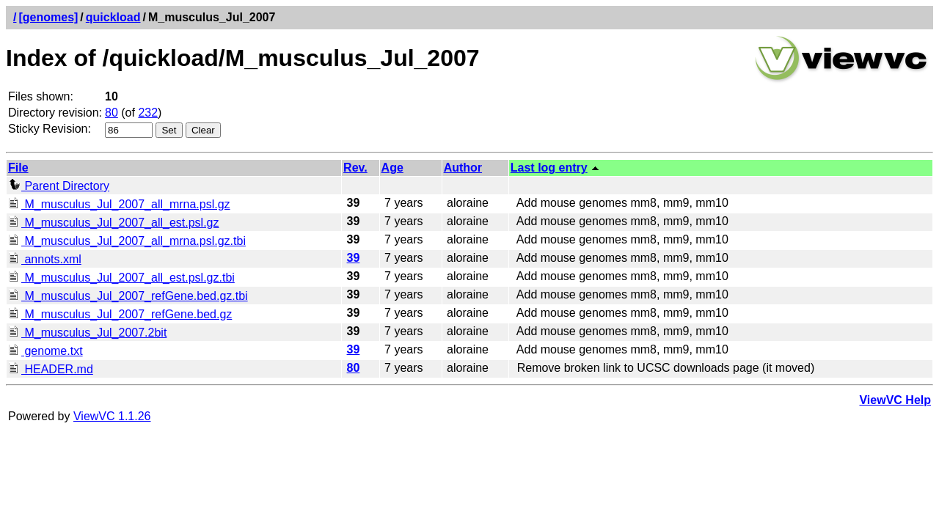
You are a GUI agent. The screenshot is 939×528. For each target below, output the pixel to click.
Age (392, 167)
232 (148, 112)
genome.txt (45, 351)
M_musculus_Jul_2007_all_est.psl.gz (113, 222)
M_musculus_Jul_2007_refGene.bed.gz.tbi (128, 296)
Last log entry (549, 167)
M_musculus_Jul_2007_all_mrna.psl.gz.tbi (127, 241)
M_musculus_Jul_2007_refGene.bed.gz (120, 314)
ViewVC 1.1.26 (112, 416)
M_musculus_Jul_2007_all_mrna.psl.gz (119, 204)
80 (111, 112)
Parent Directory (58, 186)
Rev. (355, 167)
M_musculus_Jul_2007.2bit (87, 332)
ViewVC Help (895, 400)
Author (463, 167)
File (18, 167)
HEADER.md (50, 369)
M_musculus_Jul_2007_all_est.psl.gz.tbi (121, 277)
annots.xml (44, 259)
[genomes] (48, 17)
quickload (113, 17)
